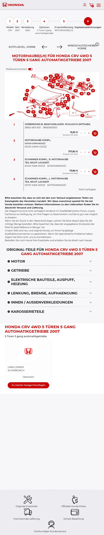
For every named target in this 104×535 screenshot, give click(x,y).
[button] (97, 44)
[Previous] (44, 47)
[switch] (30, 69)
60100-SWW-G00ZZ (36, 146)
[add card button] (95, 133)
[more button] (89, 133)
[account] (85, 5)
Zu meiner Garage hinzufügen (28, 385)
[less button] (81, 133)
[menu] (99, 5)
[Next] (59, 47)
